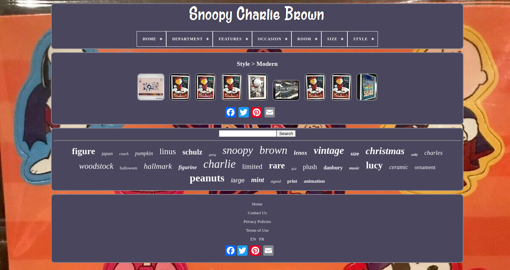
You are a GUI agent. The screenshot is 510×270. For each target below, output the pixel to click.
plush (310, 166)
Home (257, 204)
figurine (188, 167)
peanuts (207, 178)
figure (83, 151)
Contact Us (257, 212)
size (354, 153)
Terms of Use (257, 230)
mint (257, 180)
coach (124, 154)
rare (277, 165)
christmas (385, 150)
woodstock (96, 166)
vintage (329, 150)
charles (433, 152)
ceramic (398, 167)
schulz (192, 152)
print (292, 181)
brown (274, 150)
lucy (374, 165)
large (238, 180)
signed (276, 181)
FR (261, 239)
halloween (128, 168)
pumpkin (144, 153)
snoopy (237, 150)
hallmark (158, 166)
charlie (219, 164)
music (354, 168)
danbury (333, 167)
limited (252, 166)
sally (414, 154)
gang (212, 154)
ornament (425, 167)
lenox (300, 153)
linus (167, 151)
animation (314, 181)
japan (107, 153)
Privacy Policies (257, 221)
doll (294, 169)
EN (253, 239)
